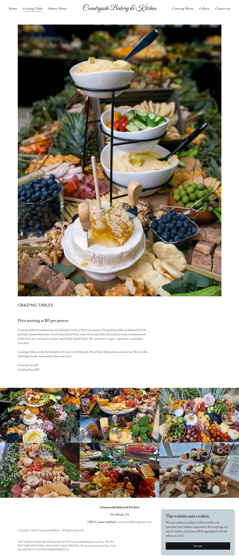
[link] (119, 9)
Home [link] (13, 8)
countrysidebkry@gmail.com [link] (134, 522)
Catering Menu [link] (182, 8)
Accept (198, 545)
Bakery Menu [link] (58, 8)
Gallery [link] (204, 8)
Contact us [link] (222, 8)
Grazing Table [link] (33, 8)
